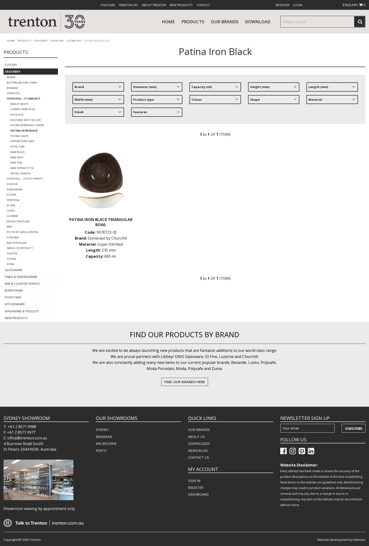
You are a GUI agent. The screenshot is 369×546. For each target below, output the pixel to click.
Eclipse (11, 194)
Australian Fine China (22, 82)
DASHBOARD (198, 494)
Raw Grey (17, 157)
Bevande (12, 88)
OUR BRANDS (199, 429)
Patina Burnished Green (27, 125)
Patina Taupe (19, 136)
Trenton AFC (128, 5)
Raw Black (17, 152)
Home (168, 21)
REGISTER (195, 487)
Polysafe (108, 5)
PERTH (101, 450)
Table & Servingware (21, 277)
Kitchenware (15, 304)
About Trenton (154, 5)
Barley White (19, 104)
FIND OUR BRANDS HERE (184, 381)
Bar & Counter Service (22, 283)
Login (297, 5)
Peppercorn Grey (22, 141)
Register (282, 5)
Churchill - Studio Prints (24, 178)
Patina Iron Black (96, 40)
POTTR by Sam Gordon (22, 232)
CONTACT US (198, 457)
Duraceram (14, 189)
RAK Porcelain (16, 243)
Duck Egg (17, 114)
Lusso (11, 210)
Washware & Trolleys (22, 311)
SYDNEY (102, 429)
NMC (9, 226)
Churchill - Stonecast (66, 40)
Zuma (10, 264)
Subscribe (353, 428)
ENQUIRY (353, 4)
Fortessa (13, 200)
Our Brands (224, 21)
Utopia (11, 259)
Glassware (13, 270)
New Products (181, 5)
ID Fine (11, 205)
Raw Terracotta (21, 168)
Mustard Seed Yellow (25, 120)
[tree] (215, 101)
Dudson (12, 184)
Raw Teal (16, 162)
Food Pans (13, 297)
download (257, 21)
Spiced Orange (20, 173)
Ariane (11, 77)
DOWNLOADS (199, 443)
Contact (203, 5)
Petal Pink (17, 146)
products (192, 21)
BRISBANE (104, 436)
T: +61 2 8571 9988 (20, 426)
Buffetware (14, 290)
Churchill (14, 93)
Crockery (41, 40)
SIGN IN (194, 480)
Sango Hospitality (20, 248)
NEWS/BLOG (198, 450)
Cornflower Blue (22, 109)
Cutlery (11, 65)
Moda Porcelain (18, 221)
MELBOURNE (106, 443)
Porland (13, 237)
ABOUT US (196, 436)
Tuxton (12, 253)
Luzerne (12, 216)
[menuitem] (108, 5)
